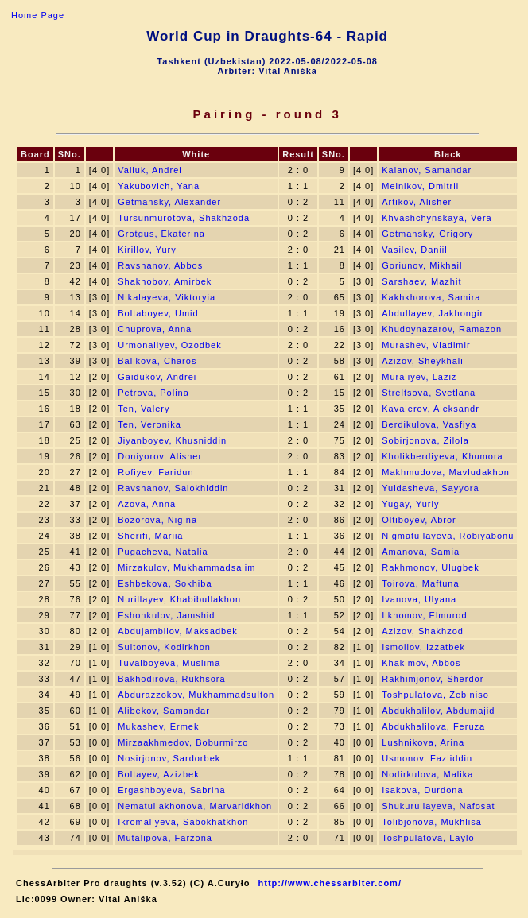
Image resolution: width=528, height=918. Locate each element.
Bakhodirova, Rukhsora (171, 679)
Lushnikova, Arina (423, 742)
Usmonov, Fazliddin (427, 758)
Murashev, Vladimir (426, 345)
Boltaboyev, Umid (158, 313)
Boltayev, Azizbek (158, 774)
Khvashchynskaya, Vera (436, 218)
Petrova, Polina (153, 392)
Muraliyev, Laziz (419, 377)
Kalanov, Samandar (427, 170)
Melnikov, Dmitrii (420, 186)
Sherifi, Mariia (150, 535)
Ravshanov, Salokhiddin (173, 488)
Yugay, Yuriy (410, 504)
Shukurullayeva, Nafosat (438, 806)
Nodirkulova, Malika (427, 774)
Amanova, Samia (421, 551)
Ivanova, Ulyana (419, 599)
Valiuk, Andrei (149, 170)
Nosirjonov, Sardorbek (169, 758)
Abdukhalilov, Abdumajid (438, 710)
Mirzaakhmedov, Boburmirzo (183, 742)
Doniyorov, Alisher (160, 456)
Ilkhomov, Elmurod (424, 615)
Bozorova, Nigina (157, 520)
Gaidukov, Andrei (157, 377)
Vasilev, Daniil (414, 249)
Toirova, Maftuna (420, 583)
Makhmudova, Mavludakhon (446, 472)
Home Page (37, 15)
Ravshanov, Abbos (160, 265)
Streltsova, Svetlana (429, 392)
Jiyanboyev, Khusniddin (172, 440)
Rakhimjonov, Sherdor (432, 679)
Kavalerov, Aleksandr (430, 408)
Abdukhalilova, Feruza (433, 726)
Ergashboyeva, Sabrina (171, 790)
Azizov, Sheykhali (422, 361)
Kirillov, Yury (147, 249)
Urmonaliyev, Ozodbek (169, 345)
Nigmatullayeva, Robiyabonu (448, 535)
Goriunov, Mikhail (422, 265)
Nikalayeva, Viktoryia (166, 297)
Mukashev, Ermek (158, 726)
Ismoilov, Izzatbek (423, 647)
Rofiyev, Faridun (155, 472)
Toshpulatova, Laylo (428, 837)
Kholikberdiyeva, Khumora (442, 456)
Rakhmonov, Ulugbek (430, 567)
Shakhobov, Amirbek (165, 281)
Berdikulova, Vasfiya (429, 424)
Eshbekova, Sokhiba (165, 583)
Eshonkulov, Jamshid (166, 615)
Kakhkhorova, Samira (431, 297)
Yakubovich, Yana (159, 186)
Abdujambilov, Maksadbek (178, 631)
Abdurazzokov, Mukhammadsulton (196, 694)
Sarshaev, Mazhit (421, 281)
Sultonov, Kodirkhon (164, 647)
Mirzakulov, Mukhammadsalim (186, 567)
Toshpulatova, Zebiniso (435, 694)
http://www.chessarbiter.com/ (330, 883)
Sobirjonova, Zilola (425, 440)
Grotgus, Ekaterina (161, 233)
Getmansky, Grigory (427, 233)
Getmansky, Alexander (169, 202)
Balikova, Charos (157, 361)
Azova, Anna (147, 504)
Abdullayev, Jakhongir (432, 313)
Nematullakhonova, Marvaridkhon (195, 806)
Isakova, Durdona (422, 790)
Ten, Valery (143, 408)
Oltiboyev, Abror (419, 520)
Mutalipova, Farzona (165, 837)
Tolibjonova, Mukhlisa (432, 822)
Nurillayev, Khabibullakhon (179, 599)
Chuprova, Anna (155, 329)
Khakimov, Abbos (421, 663)
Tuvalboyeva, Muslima (169, 663)
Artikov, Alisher (417, 202)
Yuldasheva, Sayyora (430, 488)
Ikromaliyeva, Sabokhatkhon (183, 822)
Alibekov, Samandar (164, 710)
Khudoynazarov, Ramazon (442, 329)
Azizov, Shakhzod (423, 631)
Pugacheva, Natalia (163, 551)
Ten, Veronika (149, 424)
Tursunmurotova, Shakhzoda (184, 218)
